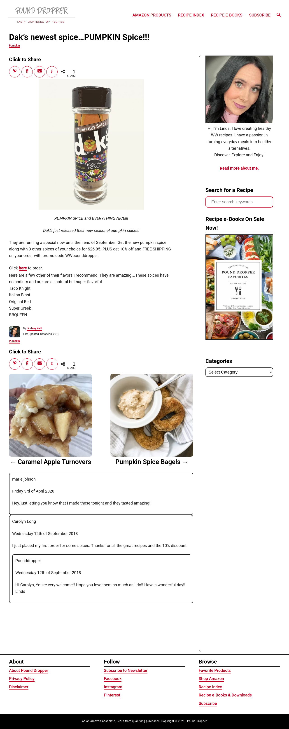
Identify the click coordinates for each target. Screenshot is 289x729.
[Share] (27, 70)
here (23, 268)
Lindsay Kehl (34, 328)
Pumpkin (14, 45)
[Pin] (14, 70)
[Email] (39, 70)
